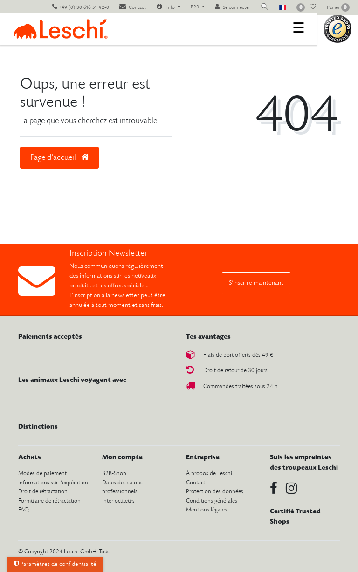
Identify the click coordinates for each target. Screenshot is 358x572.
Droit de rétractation (43, 491)
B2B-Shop (114, 473)
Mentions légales (206, 509)
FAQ (23, 509)
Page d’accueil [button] (59, 157)
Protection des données (214, 491)
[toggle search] (264, 7)
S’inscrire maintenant (256, 283)
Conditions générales (211, 500)
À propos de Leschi (209, 473)
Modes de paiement (42, 473)
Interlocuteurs (118, 500)
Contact (195, 482)
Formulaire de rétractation (49, 500)
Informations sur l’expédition (53, 482)
